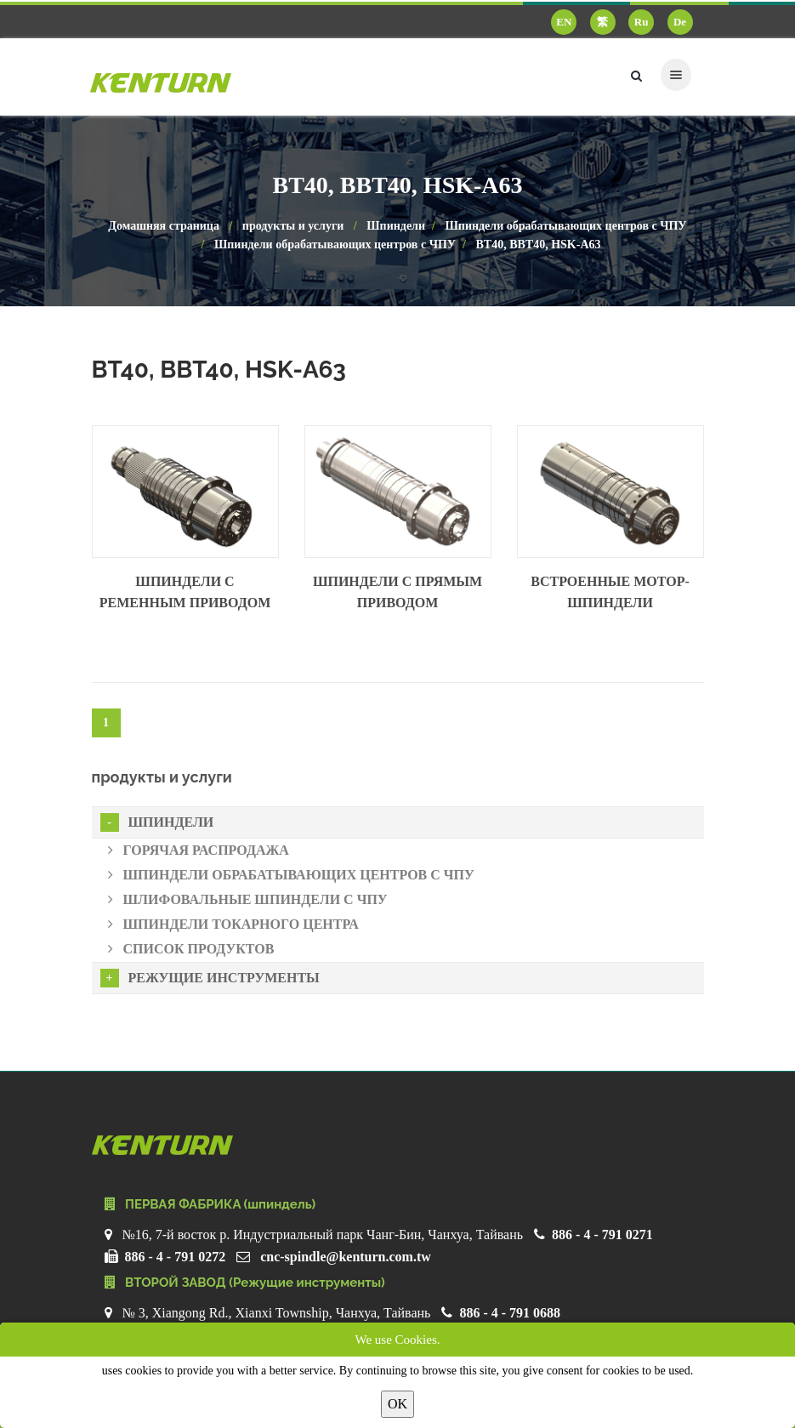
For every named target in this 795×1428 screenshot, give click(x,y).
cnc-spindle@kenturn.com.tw (345, 1256)
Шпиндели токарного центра (233, 924)
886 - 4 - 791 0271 (602, 1234)
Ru (641, 21)
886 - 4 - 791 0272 (175, 1256)
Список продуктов (191, 949)
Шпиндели (395, 225)
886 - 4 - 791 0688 (509, 1313)
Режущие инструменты (210, 978)
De (679, 21)
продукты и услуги (293, 225)
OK (397, 1404)
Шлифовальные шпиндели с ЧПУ (248, 899)
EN (563, 21)
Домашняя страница (163, 225)
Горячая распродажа (198, 850)
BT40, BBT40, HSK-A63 (537, 244)
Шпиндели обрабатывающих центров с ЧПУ (565, 225)
